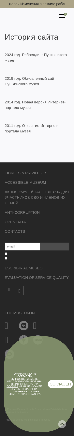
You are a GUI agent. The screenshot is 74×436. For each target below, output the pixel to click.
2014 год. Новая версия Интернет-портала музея (35, 105)
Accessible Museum (25, 182)
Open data (15, 222)
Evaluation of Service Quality (37, 278)
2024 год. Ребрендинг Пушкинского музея (36, 57)
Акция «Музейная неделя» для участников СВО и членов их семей (37, 197)
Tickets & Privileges (26, 173)
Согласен (60, 384)
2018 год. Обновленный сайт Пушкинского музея (30, 81)
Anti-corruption (22, 212)
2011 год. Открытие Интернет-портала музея (31, 128)
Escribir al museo (23, 268)
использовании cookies (22, 385)
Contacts (15, 231)
